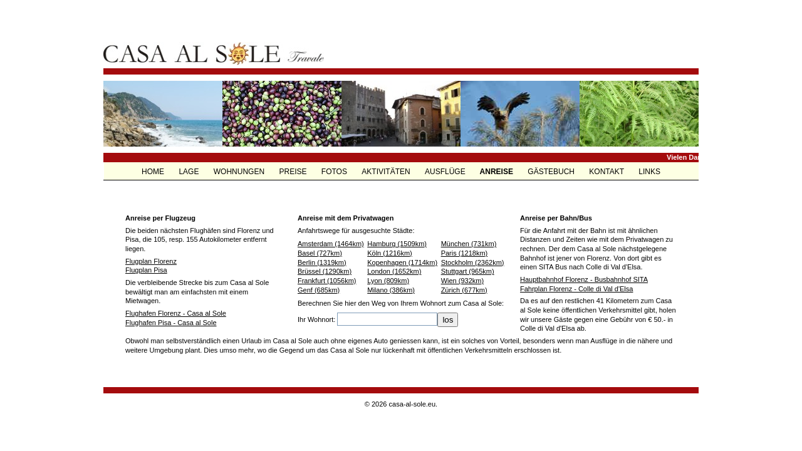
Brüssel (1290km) (325, 271)
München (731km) (469, 243)
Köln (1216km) (389, 253)
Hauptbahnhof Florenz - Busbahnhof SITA (584, 279)
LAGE (189, 171)
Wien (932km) (462, 280)
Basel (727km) (320, 253)
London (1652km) (394, 271)
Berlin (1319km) (322, 262)
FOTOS (335, 171)
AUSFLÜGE (446, 171)
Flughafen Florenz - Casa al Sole (175, 313)
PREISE (293, 171)
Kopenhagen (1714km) (402, 262)
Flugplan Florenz (151, 261)
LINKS (649, 171)
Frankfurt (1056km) (327, 280)
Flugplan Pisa (146, 270)
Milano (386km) (391, 290)
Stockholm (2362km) (472, 262)
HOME (154, 171)
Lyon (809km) (388, 280)
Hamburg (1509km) (397, 243)
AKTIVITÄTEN (387, 171)
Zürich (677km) (464, 290)
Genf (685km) (319, 290)
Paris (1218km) (464, 253)
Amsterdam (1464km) (331, 243)
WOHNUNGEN (240, 171)
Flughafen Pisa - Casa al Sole (171, 322)
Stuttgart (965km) (467, 271)
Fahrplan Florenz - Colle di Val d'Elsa (576, 289)
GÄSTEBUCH (552, 171)
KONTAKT (607, 171)
